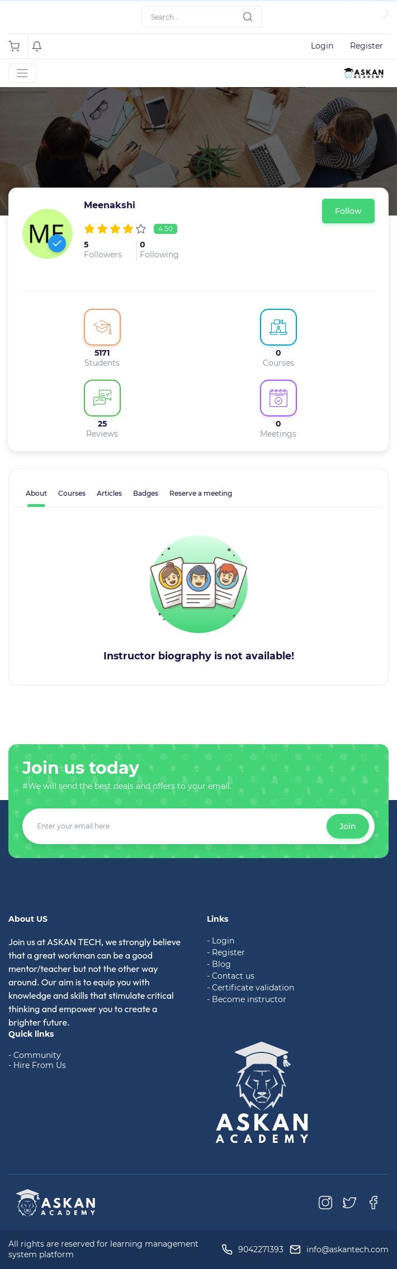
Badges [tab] (145, 493)
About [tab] (36, 493)
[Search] (201, 17)
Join (347, 826)
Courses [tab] (72, 493)
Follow (348, 211)
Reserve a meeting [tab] (200, 493)
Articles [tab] (109, 493)
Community (37, 1055)
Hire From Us (39, 1065)
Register (366, 46)
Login (322, 46)
